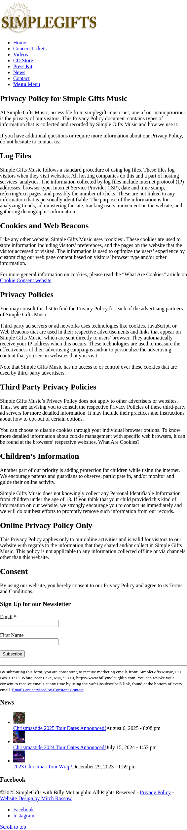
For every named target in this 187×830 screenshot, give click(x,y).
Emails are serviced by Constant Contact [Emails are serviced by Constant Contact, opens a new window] (48, 689)
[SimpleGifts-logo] (49, 31)
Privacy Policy (155, 792)
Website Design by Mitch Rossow (36, 798)
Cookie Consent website (26, 280)
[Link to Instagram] (23, 815)
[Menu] (26, 84)
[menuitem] (100, 43)
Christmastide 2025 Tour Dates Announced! (59, 728)
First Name (12, 635)
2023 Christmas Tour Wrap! (42, 766)
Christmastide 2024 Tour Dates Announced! (59, 747)
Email (8, 617)
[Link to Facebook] (23, 809)
